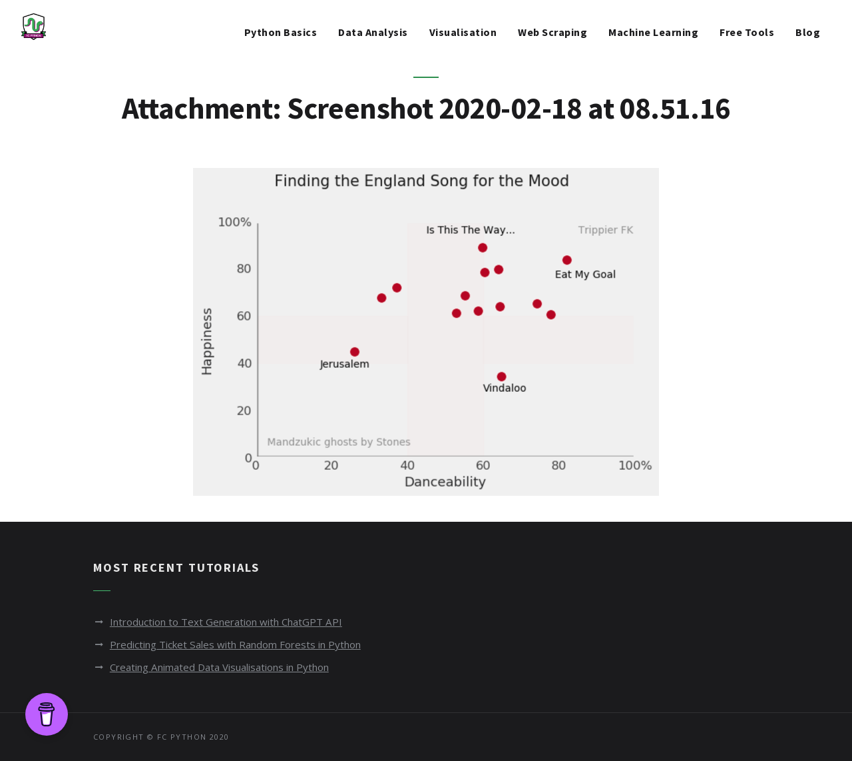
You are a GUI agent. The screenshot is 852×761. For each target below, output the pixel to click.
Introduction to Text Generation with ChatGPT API (235, 621)
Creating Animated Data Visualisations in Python (231, 667)
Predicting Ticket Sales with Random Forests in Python (245, 644)
